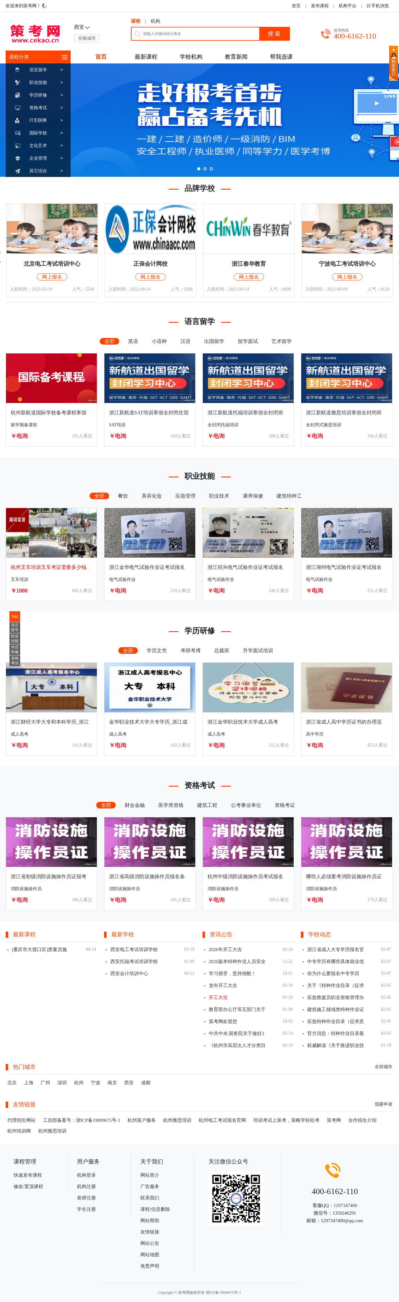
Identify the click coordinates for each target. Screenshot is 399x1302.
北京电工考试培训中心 (52, 264)
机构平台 (347, 5)
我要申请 (383, 1104)
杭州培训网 (19, 1130)
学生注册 (86, 1209)
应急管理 (185, 496)
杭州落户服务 (141, 1120)
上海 (28, 1082)
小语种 (159, 341)
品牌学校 (200, 188)
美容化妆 (152, 496)
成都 (145, 1082)
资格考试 (38, 107)
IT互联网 (38, 120)
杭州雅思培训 (177, 1120)
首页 (296, 5)
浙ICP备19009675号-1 (223, 1292)
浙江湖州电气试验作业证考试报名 (344, 567)
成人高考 (19, 734)
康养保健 (253, 496)
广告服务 (149, 1186)
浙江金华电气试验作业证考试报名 (147, 567)
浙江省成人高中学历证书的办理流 (344, 722)
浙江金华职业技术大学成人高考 (243, 722)
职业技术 (219, 496)
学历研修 (38, 95)
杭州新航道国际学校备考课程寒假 (48, 412)
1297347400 (345, 1205)
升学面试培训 (258, 650)
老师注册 (86, 1197)
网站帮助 (149, 1220)
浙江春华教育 (249, 264)
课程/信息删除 (155, 1209)
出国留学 (214, 341)
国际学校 (38, 133)
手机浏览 (380, 5)
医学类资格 (171, 805)
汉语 (185, 341)
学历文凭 (157, 650)
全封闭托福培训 (223, 425)
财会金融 (135, 805)
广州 (45, 1082)
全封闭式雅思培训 (323, 425)
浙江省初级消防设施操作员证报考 (48, 876)
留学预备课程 (24, 425)
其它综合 (38, 171)
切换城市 (87, 38)
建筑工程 (207, 805)
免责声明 (149, 1266)
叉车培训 (19, 579)
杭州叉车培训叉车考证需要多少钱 (48, 567)
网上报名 (52, 277)
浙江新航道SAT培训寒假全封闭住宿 (149, 412)
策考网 (334, 1120)
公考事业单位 (246, 805)
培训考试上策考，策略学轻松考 (286, 1120)
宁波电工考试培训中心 (347, 264)
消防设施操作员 (26, 888)
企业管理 (38, 158)
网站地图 (149, 1254)
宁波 (95, 1082)
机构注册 (86, 1186)
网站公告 (149, 1243)
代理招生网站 (21, 1120)
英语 (133, 341)
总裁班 (221, 650)
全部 (109, 341)
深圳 (62, 1082)
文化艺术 (38, 145)
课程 (135, 21)
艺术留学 (282, 341)
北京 (12, 1082)
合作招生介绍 (362, 1120)
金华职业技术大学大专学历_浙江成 (148, 722)
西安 (129, 1082)
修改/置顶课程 (28, 1186)
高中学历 (315, 734)
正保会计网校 (150, 264)
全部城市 (383, 1066)
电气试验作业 (122, 579)
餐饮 (123, 496)
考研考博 (190, 650)
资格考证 (285, 805)
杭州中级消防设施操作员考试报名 (245, 876)
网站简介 (149, 1175)
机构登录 (86, 1175)
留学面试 (248, 341)
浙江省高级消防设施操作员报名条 (147, 876)
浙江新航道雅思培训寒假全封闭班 (344, 412)
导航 (15, 616)
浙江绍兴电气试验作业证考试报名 (245, 567)
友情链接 (149, 1231)
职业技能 (38, 82)
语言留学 (38, 70)
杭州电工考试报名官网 (222, 1120)
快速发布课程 (28, 1175)
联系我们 (149, 1197)
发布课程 (320, 5)
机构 (155, 21)
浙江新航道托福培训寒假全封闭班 (245, 412)
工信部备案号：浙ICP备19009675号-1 (81, 1120)
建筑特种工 (289, 496)
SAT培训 (117, 425)
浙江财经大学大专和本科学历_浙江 (50, 722)
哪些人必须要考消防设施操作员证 (344, 876)
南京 (112, 1082)
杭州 (79, 1082)
